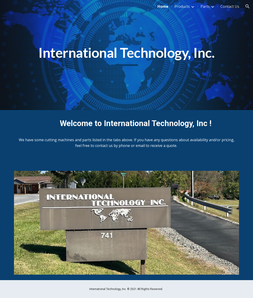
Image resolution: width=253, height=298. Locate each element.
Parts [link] (205, 6)
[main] (126, 55)
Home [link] (162, 6)
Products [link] (182, 6)
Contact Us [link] (229, 6)
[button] (247, 6)
